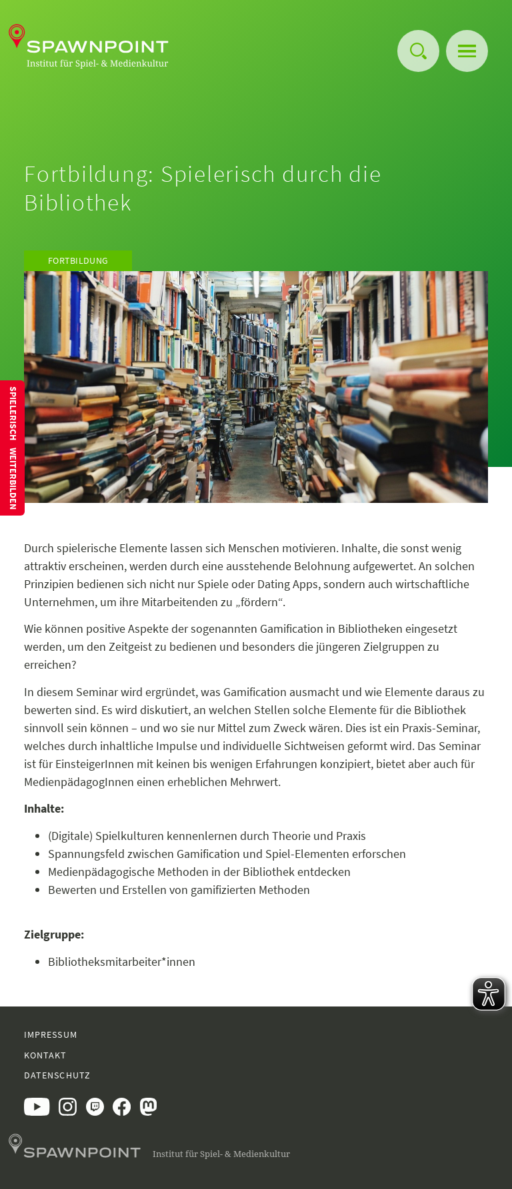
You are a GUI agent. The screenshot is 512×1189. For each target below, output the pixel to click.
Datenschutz (57, 1075)
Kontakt (45, 1055)
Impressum (50, 1034)
